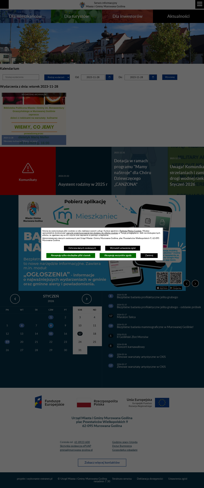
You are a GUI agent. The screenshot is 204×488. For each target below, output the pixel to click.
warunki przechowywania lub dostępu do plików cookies (92, 233)
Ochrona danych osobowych (82, 248)
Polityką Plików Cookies (130, 231)
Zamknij (149, 255)
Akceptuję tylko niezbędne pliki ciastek (70, 255)
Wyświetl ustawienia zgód (123, 248)
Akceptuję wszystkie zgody (118, 255)
